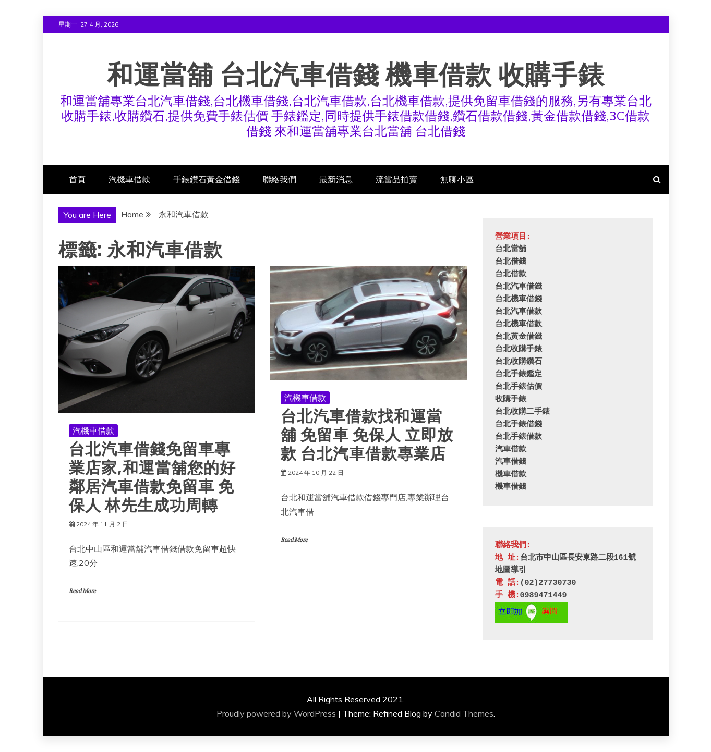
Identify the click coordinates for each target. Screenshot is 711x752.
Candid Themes (464, 713)
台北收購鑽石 (518, 361)
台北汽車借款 (518, 311)
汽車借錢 (510, 462)
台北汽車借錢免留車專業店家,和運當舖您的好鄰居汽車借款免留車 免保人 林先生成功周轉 (152, 477)
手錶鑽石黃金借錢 (206, 179)
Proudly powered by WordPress (276, 713)
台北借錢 (510, 261)
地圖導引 (510, 570)
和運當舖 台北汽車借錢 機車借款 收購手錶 (356, 75)
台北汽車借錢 (518, 286)
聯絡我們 (279, 179)
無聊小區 (457, 179)
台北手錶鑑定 (518, 374)
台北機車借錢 (518, 299)
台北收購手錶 (518, 349)
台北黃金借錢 (518, 336)
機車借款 (510, 474)
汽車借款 (510, 449)
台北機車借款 (518, 324)
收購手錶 (510, 399)
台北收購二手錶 (522, 412)
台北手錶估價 (518, 387)
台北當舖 (510, 249)
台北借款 (510, 274)
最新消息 (336, 179)
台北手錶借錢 (518, 424)
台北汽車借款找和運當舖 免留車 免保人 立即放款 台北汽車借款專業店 (367, 435)
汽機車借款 (129, 179)
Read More (82, 591)
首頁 (77, 179)
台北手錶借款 (518, 437)
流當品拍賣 (396, 179)
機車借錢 (510, 487)
